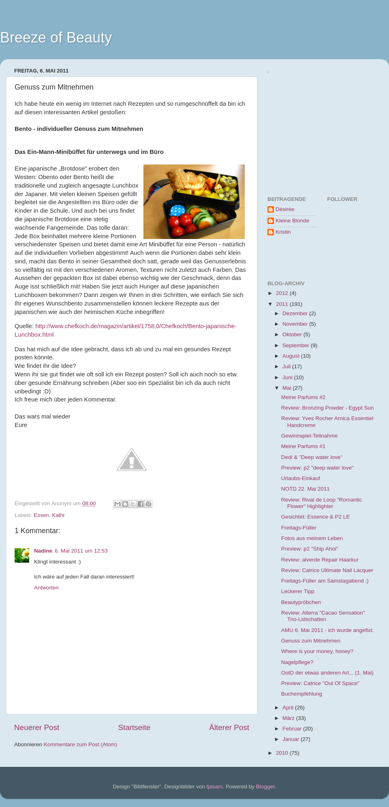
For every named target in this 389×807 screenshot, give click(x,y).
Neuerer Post (36, 727)
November (295, 324)
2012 (283, 293)
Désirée (285, 209)
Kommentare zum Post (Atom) (81, 744)
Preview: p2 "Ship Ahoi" (309, 549)
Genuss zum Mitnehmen (310, 641)
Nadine (43, 551)
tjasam (215, 787)
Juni (288, 377)
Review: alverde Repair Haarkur (320, 560)
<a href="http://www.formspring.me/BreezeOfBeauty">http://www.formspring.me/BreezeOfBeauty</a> (305, 128)
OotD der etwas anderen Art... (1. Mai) (327, 673)
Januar (291, 739)
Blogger (265, 787)
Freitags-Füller (298, 528)
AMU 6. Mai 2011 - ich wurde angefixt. (327, 630)
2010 (283, 753)
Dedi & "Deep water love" (311, 457)
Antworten (46, 588)
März (289, 718)
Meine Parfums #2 (303, 397)
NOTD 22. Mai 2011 (305, 489)
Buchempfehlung (301, 694)
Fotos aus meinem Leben (312, 538)
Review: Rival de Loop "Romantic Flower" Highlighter (321, 503)
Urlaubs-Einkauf (300, 478)
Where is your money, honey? (317, 651)
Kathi (58, 515)
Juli (287, 366)
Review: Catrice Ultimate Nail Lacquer (327, 570)
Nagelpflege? (297, 662)
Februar (292, 729)
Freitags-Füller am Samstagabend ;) (325, 581)
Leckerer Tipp (297, 591)
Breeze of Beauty (56, 37)
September (296, 345)
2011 (283, 304)
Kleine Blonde (292, 221)
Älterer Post (229, 727)
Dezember (295, 313)
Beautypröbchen (301, 602)
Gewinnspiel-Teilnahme (309, 436)
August (291, 356)
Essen (41, 515)
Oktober (293, 334)
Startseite (134, 727)
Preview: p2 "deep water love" (317, 468)
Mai (287, 388)
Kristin (283, 232)
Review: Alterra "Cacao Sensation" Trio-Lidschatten (323, 616)
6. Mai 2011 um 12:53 (81, 551)
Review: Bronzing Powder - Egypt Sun (327, 408)
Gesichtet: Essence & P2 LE (315, 517)
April (288, 708)
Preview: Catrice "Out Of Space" (320, 683)
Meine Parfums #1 (303, 446)
